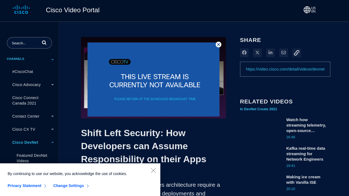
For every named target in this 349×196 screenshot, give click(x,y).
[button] (44, 42)
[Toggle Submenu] (53, 59)
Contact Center (26, 116)
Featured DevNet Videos (32, 158)
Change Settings (68, 189)
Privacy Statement (24, 189)
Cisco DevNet (25, 142)
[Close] (153, 173)
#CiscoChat (22, 71)
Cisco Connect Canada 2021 (25, 100)
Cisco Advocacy (26, 84)
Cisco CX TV (23, 129)
